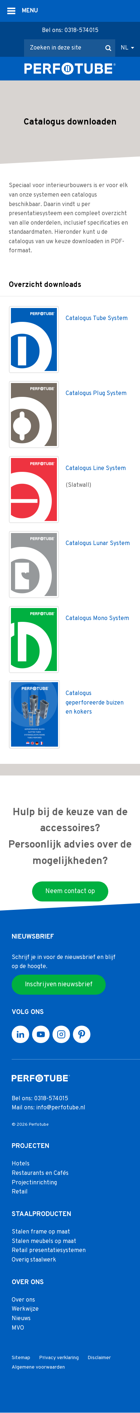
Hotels (21, 1164)
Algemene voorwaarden (38, 1367)
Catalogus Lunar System (98, 544)
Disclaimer (99, 1358)
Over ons (23, 1300)
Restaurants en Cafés (40, 1173)
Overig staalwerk (34, 1260)
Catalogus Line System (96, 469)
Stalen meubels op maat (44, 1241)
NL (124, 48)
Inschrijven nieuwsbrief (59, 984)
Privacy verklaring (59, 1358)
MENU (30, 11)
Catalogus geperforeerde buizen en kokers (95, 703)
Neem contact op (70, 891)
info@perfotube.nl (60, 1108)
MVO (18, 1328)
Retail (20, 1192)
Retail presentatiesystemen (49, 1251)
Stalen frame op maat (41, 1232)
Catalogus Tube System (97, 319)
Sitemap (21, 1358)
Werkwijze (25, 1309)
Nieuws (21, 1319)
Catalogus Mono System (97, 619)
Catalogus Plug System (96, 394)
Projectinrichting (34, 1183)
